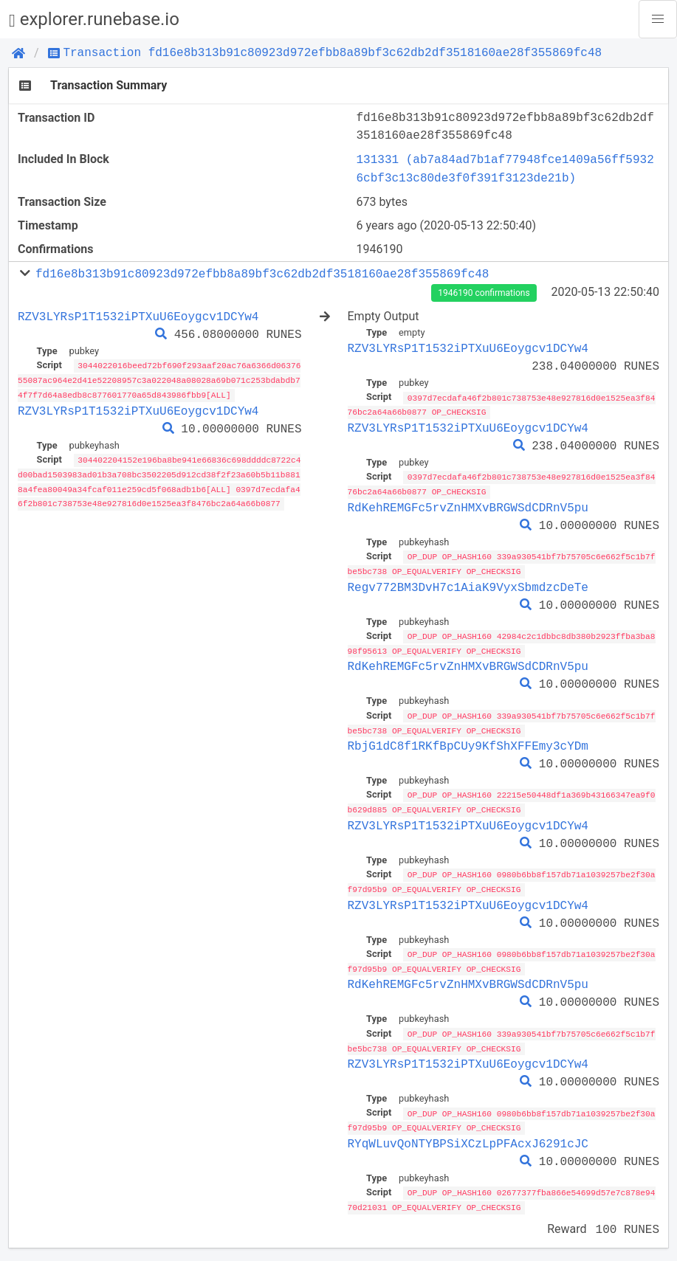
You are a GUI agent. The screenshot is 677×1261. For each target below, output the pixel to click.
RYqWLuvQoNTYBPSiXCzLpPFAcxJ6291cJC (468, 1135)
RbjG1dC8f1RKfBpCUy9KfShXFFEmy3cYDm (468, 741)
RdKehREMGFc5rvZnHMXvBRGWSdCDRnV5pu (468, 505)
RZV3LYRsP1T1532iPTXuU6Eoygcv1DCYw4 (138, 316)
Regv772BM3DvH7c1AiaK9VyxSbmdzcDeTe (468, 584)
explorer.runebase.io (94, 19)
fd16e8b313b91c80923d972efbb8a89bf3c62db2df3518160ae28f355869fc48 (262, 274)
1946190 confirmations (483, 293)
